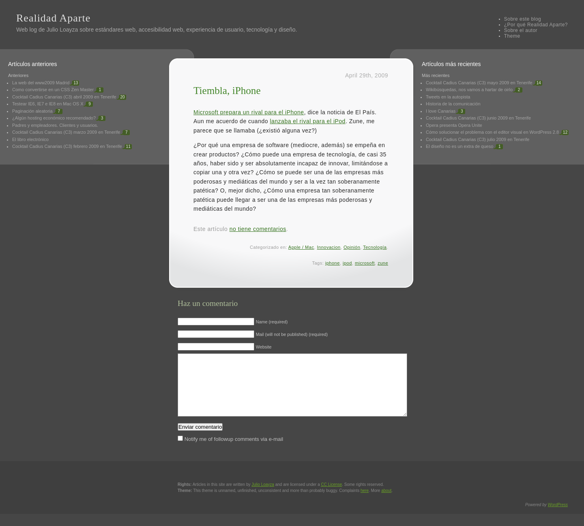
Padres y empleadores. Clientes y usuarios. (55, 125)
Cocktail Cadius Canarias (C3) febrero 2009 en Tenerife (67, 146)
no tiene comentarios (258, 229)
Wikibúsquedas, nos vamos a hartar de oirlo (469, 89)
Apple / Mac (301, 247)
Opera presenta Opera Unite (454, 125)
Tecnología (374, 247)
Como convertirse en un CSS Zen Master (53, 89)
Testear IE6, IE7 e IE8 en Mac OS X (47, 103)
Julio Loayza (62, 29)
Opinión (352, 247)
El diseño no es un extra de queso (459, 146)
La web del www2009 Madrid (40, 82)
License (331, 496)
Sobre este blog (522, 19)
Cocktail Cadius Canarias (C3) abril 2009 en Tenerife (64, 96)
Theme (512, 36)
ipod (347, 263)
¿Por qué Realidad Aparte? (536, 25)
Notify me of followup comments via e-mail (234, 451)
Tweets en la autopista (448, 96)
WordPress (558, 517)
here (365, 502)
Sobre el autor (520, 30)
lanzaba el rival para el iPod (308, 121)
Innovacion (329, 247)
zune (383, 263)
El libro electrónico (30, 139)
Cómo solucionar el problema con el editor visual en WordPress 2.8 (492, 132)
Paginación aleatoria (32, 111)
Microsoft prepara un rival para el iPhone (248, 112)
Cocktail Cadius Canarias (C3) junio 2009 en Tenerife (478, 117)
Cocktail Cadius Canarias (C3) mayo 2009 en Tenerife (479, 82)
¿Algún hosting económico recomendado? (54, 117)
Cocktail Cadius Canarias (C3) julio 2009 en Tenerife (477, 139)
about (386, 502)
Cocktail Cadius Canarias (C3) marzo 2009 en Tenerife (66, 132)
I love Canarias (440, 111)
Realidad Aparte (53, 18)
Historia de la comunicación (453, 103)
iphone (332, 263)
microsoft (365, 263)
